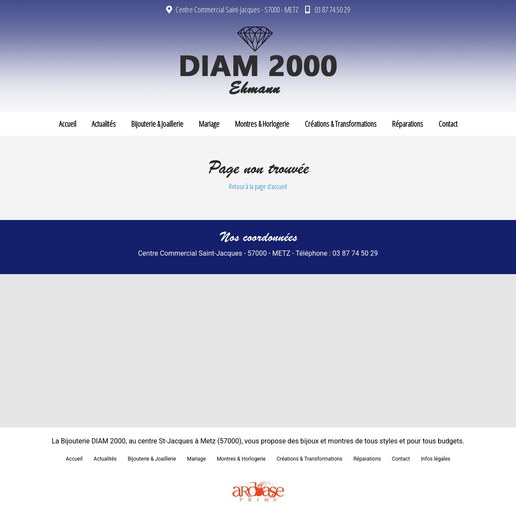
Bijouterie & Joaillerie (157, 124)
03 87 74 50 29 (327, 9)
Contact (448, 124)
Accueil (67, 124)
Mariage (209, 124)
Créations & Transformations (341, 124)
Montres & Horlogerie (262, 124)
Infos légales (435, 459)
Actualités (104, 124)
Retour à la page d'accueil (258, 186)
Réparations (407, 124)
